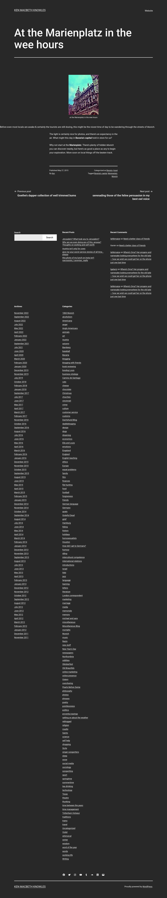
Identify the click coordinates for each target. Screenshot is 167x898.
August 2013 (20, 561)
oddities (66, 660)
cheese (65, 385)
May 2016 (18, 443)
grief (64, 519)
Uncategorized (68, 828)
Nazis (64, 641)
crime (64, 405)
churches (66, 397)
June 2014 (19, 527)
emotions (66, 446)
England (66, 454)
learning (66, 584)
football (65, 492)
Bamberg (66, 347)
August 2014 (20, 519)
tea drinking (67, 786)
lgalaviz (113, 269)
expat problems (69, 469)
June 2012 (19, 611)
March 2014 (19, 538)
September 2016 (21, 427)
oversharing (67, 683)
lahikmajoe (115, 239)
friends (65, 500)
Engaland (66, 450)
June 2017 (19, 401)
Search (17, 232)
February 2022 (20, 336)
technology (67, 790)
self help (66, 740)
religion (65, 725)
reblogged (66, 721)
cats (64, 382)
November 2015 (21, 466)
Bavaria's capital (100, 173)
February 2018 (20, 385)
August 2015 (20, 477)
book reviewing (69, 366)
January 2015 (20, 500)
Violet (65, 832)
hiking (65, 527)
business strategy (70, 374)
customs (66, 416)
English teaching (69, 458)
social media (68, 763)
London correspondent (72, 595)
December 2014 (21, 504)
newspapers (67, 653)
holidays (66, 534)
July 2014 (18, 523)
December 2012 (21, 588)
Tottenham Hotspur (71, 813)
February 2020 (20, 363)
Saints (65, 733)
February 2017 (20, 416)
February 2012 (20, 626)
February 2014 (20, 542)
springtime (67, 779)
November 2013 (21, 553)
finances (66, 481)
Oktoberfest (67, 664)
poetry (65, 702)
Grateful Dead (68, 515)
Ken (53, 173)
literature (66, 592)
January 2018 (20, 389)
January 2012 (20, 630)
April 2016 (18, 446)
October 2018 (20, 382)
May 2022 (18, 328)
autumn (65, 343)
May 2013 (18, 572)
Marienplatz (112, 173)
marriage (66, 603)
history (65, 530)
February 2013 (20, 580)
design (65, 427)
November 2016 (21, 420)
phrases (66, 698)
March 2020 (19, 359)
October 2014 (20, 511)
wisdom (65, 843)
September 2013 (21, 557)
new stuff (66, 645)
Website (149, 10)
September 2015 (21, 473)
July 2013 (18, 565)
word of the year (69, 847)
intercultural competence (73, 557)
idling (64, 553)
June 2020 (19, 351)
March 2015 (19, 492)
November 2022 (21, 313)
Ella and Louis (68, 443)
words (65, 851)
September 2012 (21, 599)
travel (115, 170)
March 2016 (19, 450)
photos (65, 695)
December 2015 (21, 462)
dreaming (66, 435)
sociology (66, 767)
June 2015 (19, 481)
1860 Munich (68, 313)
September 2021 (21, 343)
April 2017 (18, 408)
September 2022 (21, 317)
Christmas (67, 393)
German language (70, 504)
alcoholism (67, 317)
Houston (66, 542)
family (65, 473)
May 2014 (18, 530)
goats (64, 511)
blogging (66, 359)
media (65, 607)
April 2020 (18, 355)
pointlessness (68, 706)
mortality (66, 630)
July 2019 (18, 378)
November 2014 (21, 508)
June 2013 (19, 569)
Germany (66, 508)
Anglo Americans (70, 328)
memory (66, 614)
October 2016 (20, 424)
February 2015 (20, 496)
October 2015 (20, 469)
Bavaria (109, 170)
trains (64, 821)
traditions (66, 817)
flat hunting (67, 485)
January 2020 (20, 366)
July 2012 (18, 607)
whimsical (66, 836)
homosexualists (69, 538)
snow (64, 759)
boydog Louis (68, 370)
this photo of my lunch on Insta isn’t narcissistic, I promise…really (78, 259)
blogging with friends (71, 363)
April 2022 (18, 332)
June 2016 (19, 439)
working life (67, 855)
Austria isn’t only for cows (73, 248)
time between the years (72, 805)
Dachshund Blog (69, 420)
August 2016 (20, 431)
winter (65, 840)
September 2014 (21, 515)
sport (64, 775)
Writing (65, 859)
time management (70, 809)
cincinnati (66, 401)
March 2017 (19, 412)
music (65, 637)
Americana (67, 321)
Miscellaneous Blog (71, 626)
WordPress (147, 886)
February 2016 (20, 454)
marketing (66, 599)
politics (65, 710)
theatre (65, 798)
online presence (69, 675)
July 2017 (18, 397)
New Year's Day (69, 649)
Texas (65, 794)
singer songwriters (70, 752)
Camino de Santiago (71, 378)
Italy (64, 572)
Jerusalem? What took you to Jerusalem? (80, 239)
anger (64, 324)
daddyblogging (69, 424)
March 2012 (19, 622)
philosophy (67, 691)
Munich (115, 176)
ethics (65, 462)
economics (67, 439)
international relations (72, 561)
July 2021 (18, 347)
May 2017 (18, 405)
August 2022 (20, 321)
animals (65, 332)
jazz (64, 576)
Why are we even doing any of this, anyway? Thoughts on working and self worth (81, 243)
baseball (66, 351)
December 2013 (21, 550)
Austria (65, 340)
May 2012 (18, 614)
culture (65, 408)
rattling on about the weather (75, 717)
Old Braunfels (68, 668)
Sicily (64, 748)
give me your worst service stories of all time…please (83, 253)
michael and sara (70, 618)
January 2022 (20, 340)
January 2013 (20, 584)
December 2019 (21, 370)
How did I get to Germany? (74, 546)
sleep (64, 756)
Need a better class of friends (136, 239)
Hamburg (66, 523)
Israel (64, 569)
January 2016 (20, 458)
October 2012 (20, 595)
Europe (65, 466)
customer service (70, 412)
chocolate (66, 389)
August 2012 (20, 603)
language (66, 580)
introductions (68, 565)
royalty (65, 729)
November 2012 (21, 592)
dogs (64, 431)
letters (65, 588)
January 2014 (20, 546)
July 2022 (18, 324)
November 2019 (21, 374)
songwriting (67, 771)
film (64, 477)
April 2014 (18, 534)
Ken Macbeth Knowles (30, 10)
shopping (66, 744)
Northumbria (68, 656)
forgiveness (67, 496)
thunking (66, 801)
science (65, 737)
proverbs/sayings (70, 714)
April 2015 (18, 488)
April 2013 (18, 576)
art (63, 336)
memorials (67, 611)
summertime (68, 782)
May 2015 (18, 485)
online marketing (69, 672)
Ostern (65, 679)
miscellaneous (68, 622)
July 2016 (18, 435)
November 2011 (21, 637)
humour (65, 550)
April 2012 (18, 618)
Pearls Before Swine (71, 687)
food (64, 488)
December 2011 (21, 633)
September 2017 (21, 393)
